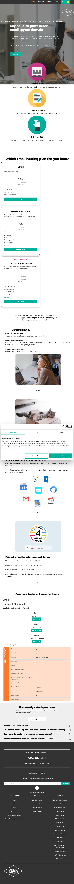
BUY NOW (20, 199)
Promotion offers (60, 826)
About (14, 800)
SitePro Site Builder (60, 855)
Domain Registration (60, 800)
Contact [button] (59, 21)
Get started (20, 250)
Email (29, 21)
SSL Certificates (60, 819)
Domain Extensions (60, 807)
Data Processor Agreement (14, 819)
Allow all (60, 456)
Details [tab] (37, 432)
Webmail (50, 2)
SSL (45, 21)
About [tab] (61, 432)
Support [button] (50, 21)
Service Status (37, 800)
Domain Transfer (60, 804)
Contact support (37, 719)
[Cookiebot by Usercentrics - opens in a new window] (64, 426)
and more (6, 245)
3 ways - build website (60, 834)
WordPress (60, 859)
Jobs (14, 804)
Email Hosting (60, 815)
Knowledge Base (37, 807)
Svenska (41, 2)
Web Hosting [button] (5, 21)
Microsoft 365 (37, 21)
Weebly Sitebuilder (60, 851)
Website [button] (23, 21)
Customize (36, 456)
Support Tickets (37, 811)
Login (57, 2)
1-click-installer (60, 830)
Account (37, 804)
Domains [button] (15, 21)
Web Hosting (60, 811)
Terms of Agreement (14, 815)
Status (33, 2)
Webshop (60, 841)
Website (60, 837)
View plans (15, 54)
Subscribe (66, 783)
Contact (14, 807)
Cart (65, 2)
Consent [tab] (13, 432)
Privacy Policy (14, 811)
